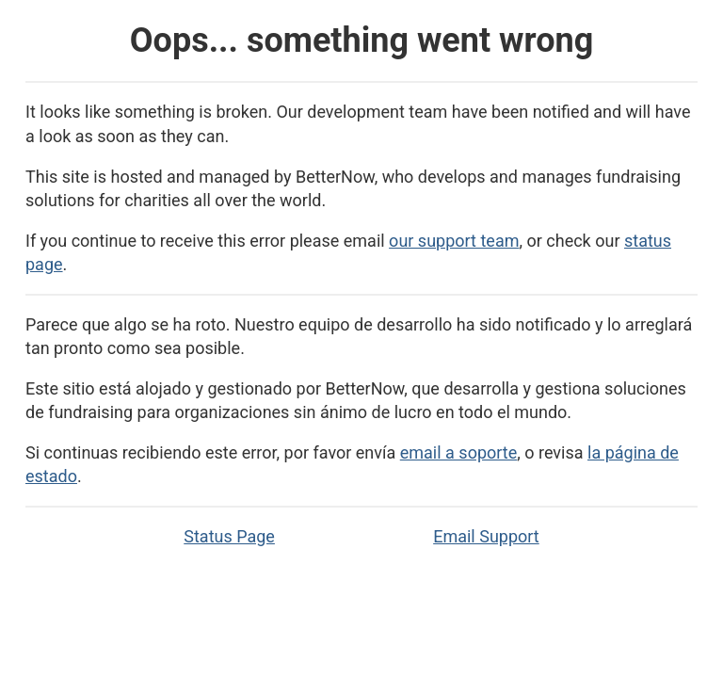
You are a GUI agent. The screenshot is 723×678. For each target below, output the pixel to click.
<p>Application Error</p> (361, 339)
